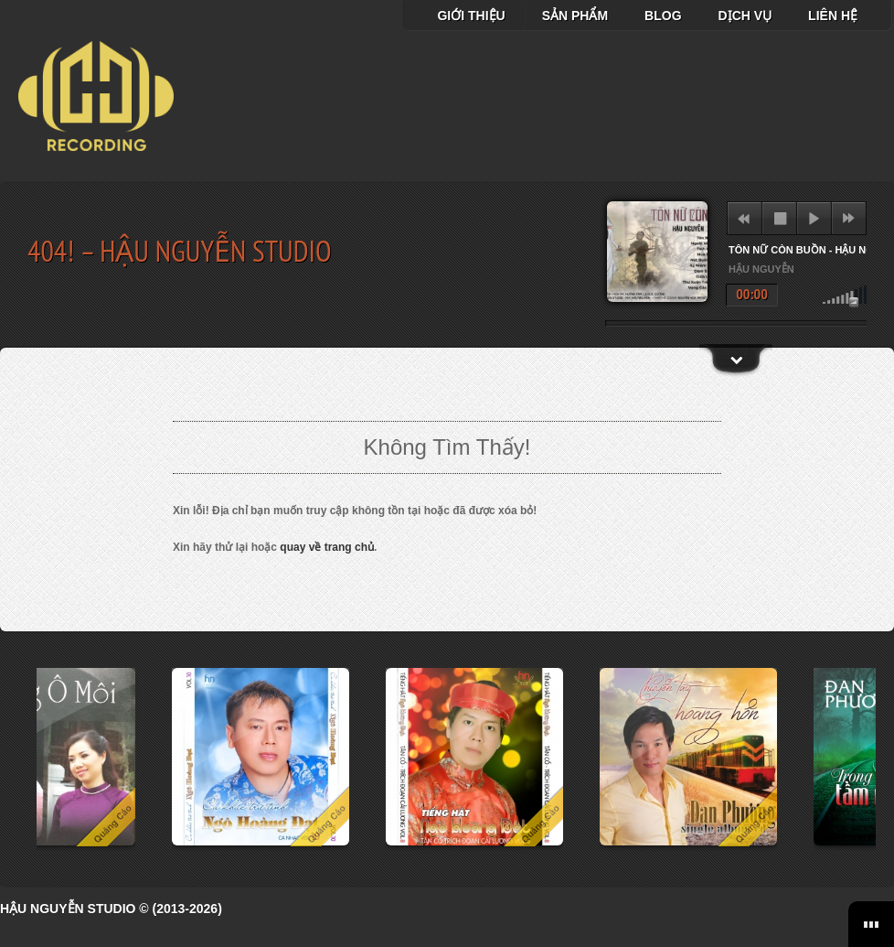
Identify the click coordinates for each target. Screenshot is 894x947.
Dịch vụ (745, 15)
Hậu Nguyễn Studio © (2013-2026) (111, 908)
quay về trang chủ (327, 547)
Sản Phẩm (575, 15)
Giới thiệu (471, 15)
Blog (662, 15)
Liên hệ (832, 15)
